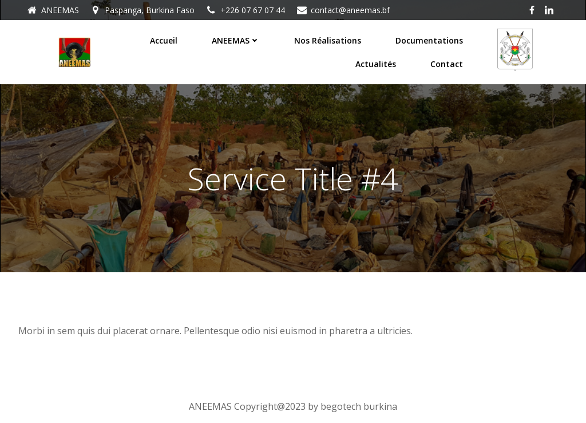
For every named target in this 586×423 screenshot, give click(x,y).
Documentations (429, 40)
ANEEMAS (236, 40)
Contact (446, 63)
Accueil (163, 40)
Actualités (375, 63)
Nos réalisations (327, 40)
